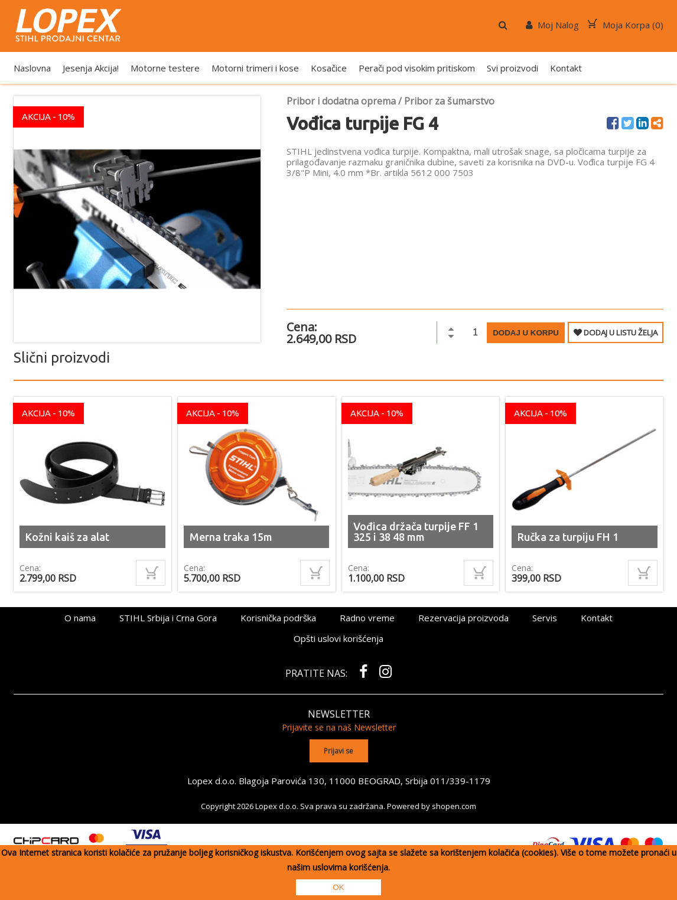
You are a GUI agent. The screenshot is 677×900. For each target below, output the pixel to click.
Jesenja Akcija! (91, 68)
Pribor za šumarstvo (449, 100)
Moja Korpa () (625, 25)
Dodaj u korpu (526, 332)
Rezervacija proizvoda (463, 618)
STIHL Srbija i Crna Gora (168, 618)
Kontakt (566, 68)
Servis (544, 618)
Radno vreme (367, 618)
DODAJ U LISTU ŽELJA (616, 332)
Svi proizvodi (512, 68)
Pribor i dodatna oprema (341, 100)
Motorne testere (165, 68)
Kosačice (329, 68)
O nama (80, 618)
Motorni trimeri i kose (255, 68)
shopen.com (454, 806)
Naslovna (32, 68)
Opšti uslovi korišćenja (338, 638)
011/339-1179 (460, 781)
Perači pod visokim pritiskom (417, 68)
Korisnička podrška (278, 618)
